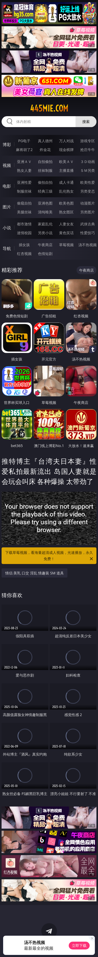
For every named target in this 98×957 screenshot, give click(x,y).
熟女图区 (66, 211)
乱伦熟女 (66, 191)
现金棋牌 (66, 149)
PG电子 (24, 140)
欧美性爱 (87, 182)
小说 (7, 228)
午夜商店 (45, 244)
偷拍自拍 (45, 182)
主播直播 (66, 170)
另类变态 (87, 191)
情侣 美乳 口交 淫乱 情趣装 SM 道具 (34, 573)
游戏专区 (87, 140)
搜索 (86, 121)
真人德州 (45, 140)
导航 (7, 248)
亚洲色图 (45, 203)
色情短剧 (45, 253)
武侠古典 (87, 223)
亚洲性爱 (24, 182)
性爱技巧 (87, 232)
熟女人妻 (24, 170)
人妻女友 (66, 223)
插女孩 (24, 244)
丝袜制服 (45, 170)
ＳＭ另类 (87, 170)
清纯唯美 (45, 211)
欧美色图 (66, 203)
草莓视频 (66, 244)
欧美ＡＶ (66, 161)
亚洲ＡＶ (24, 161)
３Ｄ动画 (87, 161)
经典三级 (45, 191)
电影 (7, 186)
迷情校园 (24, 232)
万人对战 (66, 140)
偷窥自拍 (24, 203)
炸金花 (45, 149)
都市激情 (24, 223)
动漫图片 (87, 203)
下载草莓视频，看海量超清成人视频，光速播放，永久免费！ (49, 556)
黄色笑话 (66, 232)
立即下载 (79, 945)
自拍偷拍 (45, 161)
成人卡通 (66, 182)
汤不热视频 (87, 244)
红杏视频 (24, 253)
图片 (7, 207)
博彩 (7, 144)
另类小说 (45, 232)
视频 (7, 165)
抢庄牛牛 (87, 149)
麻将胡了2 (24, 149)
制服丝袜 (24, 191)
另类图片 (87, 211)
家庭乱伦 (45, 223)
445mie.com (49, 108)
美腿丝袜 (24, 211)
